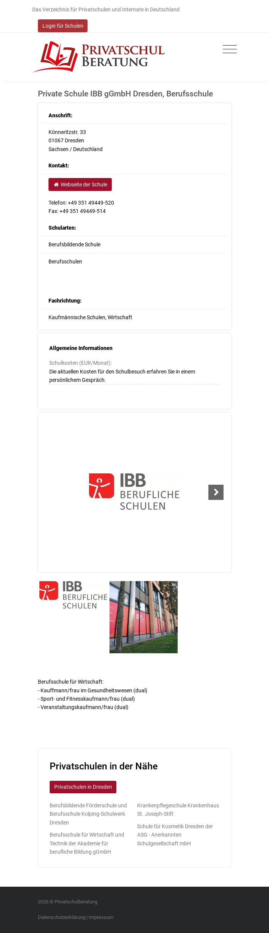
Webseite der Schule (80, 184)
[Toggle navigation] (228, 49)
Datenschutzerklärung (61, 917)
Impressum (101, 917)
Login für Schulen (62, 26)
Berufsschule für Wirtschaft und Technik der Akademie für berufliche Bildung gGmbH (87, 843)
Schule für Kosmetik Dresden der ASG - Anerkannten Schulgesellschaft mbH (175, 834)
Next (216, 492)
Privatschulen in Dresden (83, 787)
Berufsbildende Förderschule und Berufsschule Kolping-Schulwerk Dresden (88, 814)
